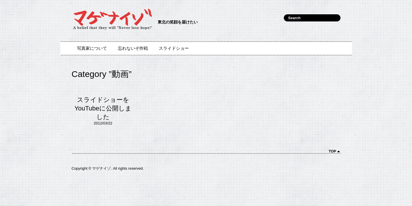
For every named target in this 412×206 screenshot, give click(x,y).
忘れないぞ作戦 (133, 48)
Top (332, 151)
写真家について (92, 48)
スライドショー (174, 48)
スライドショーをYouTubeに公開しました (102, 108)
